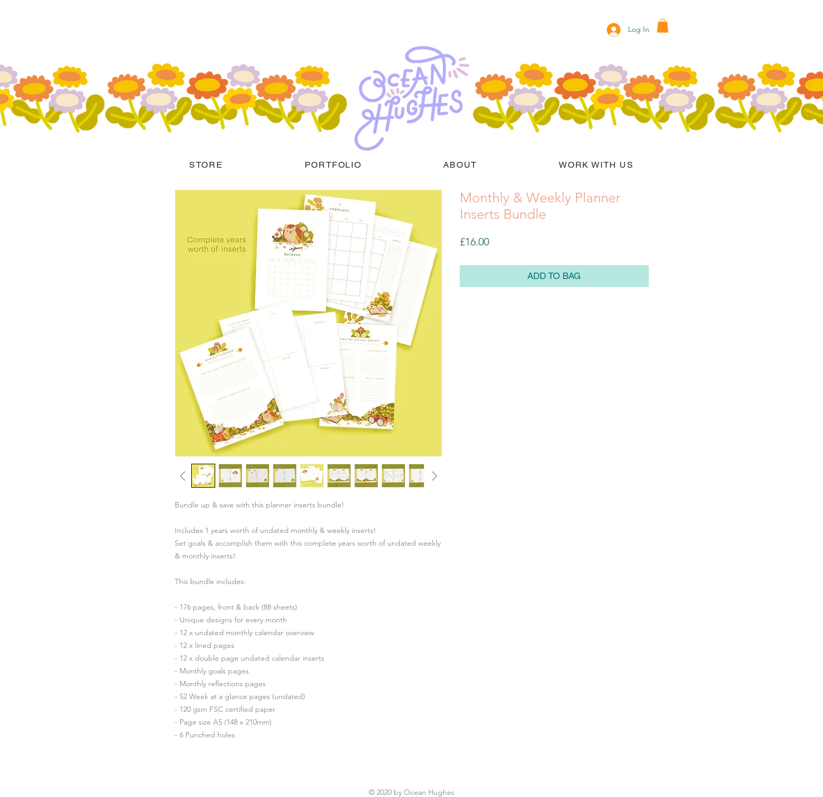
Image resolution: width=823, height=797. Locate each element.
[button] (663, 25)
